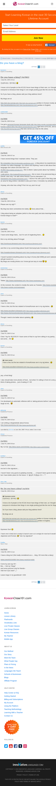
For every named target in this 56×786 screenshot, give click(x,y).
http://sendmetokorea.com (10, 105)
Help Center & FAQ (11, 693)
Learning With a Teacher (13, 712)
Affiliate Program (10, 681)
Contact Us (8, 716)
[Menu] (4, 4)
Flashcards (8, 619)
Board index (7, 58)
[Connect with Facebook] (50, 45)
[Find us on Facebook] (16, 746)
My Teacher (8, 636)
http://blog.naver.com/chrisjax (19, 447)
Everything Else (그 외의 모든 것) (22, 58)
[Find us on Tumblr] (20, 746)
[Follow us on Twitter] (6, 746)
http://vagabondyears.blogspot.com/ (13, 252)
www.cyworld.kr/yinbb (8, 559)
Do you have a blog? (12, 63)
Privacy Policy (35, 49)
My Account (8, 703)
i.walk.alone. (5, 174)
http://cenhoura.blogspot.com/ (11, 243)
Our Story (8, 654)
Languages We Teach (12, 671)
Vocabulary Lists (10, 623)
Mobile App (8, 639)
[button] (52, 4)
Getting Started (10, 696)
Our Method (8, 651)
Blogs (6, 677)
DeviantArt (4, 178)
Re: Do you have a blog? (11, 489)
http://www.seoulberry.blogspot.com (13, 311)
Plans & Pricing (10, 664)
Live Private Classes (12, 626)
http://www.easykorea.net (9, 425)
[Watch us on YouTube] (11, 746)
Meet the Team (9, 658)
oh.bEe (3, 170)
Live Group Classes (11, 629)
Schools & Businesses (12, 674)
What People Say (10, 661)
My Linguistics (6, 163)
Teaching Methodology (12, 709)
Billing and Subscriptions (13, 699)
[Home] (25, 6)
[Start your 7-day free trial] (11, 727)
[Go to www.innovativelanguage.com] (28, 764)
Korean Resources (11, 633)
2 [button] (41, 67)
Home (6, 613)
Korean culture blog (7, 127)
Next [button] (44, 67)
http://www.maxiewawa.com (16, 280)
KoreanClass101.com (32, 771)
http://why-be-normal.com (10, 103)
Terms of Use (26, 49)
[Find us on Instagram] (25, 746)
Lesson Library (9, 616)
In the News (8, 668)
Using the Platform (11, 706)
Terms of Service (29, 781)
